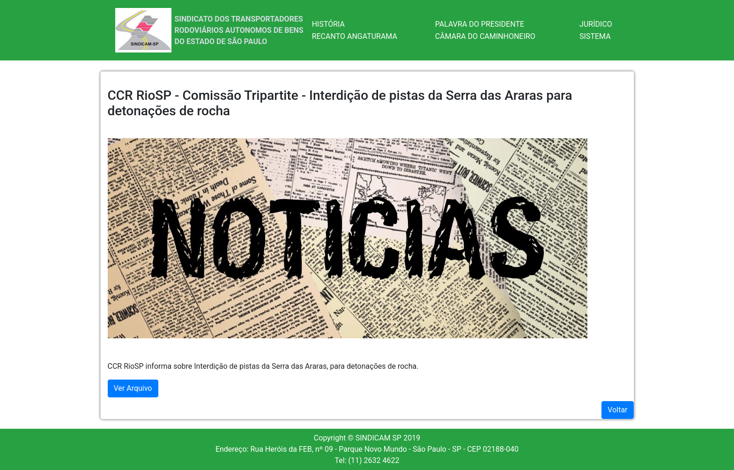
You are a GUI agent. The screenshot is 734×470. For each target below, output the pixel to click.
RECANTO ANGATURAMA (354, 36)
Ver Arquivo (133, 388)
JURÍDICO (595, 24)
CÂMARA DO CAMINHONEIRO (485, 36)
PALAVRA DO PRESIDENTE (479, 24)
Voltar (617, 409)
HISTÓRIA (328, 24)
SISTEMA (595, 36)
